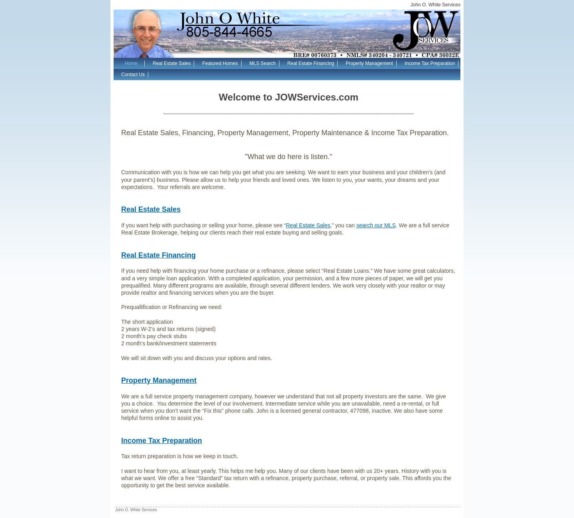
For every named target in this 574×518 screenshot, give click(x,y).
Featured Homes (220, 63)
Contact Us (133, 74)
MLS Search (263, 63)
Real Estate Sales (172, 63)
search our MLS (376, 225)
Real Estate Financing (310, 63)
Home (131, 63)
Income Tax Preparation (430, 63)
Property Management (369, 63)
